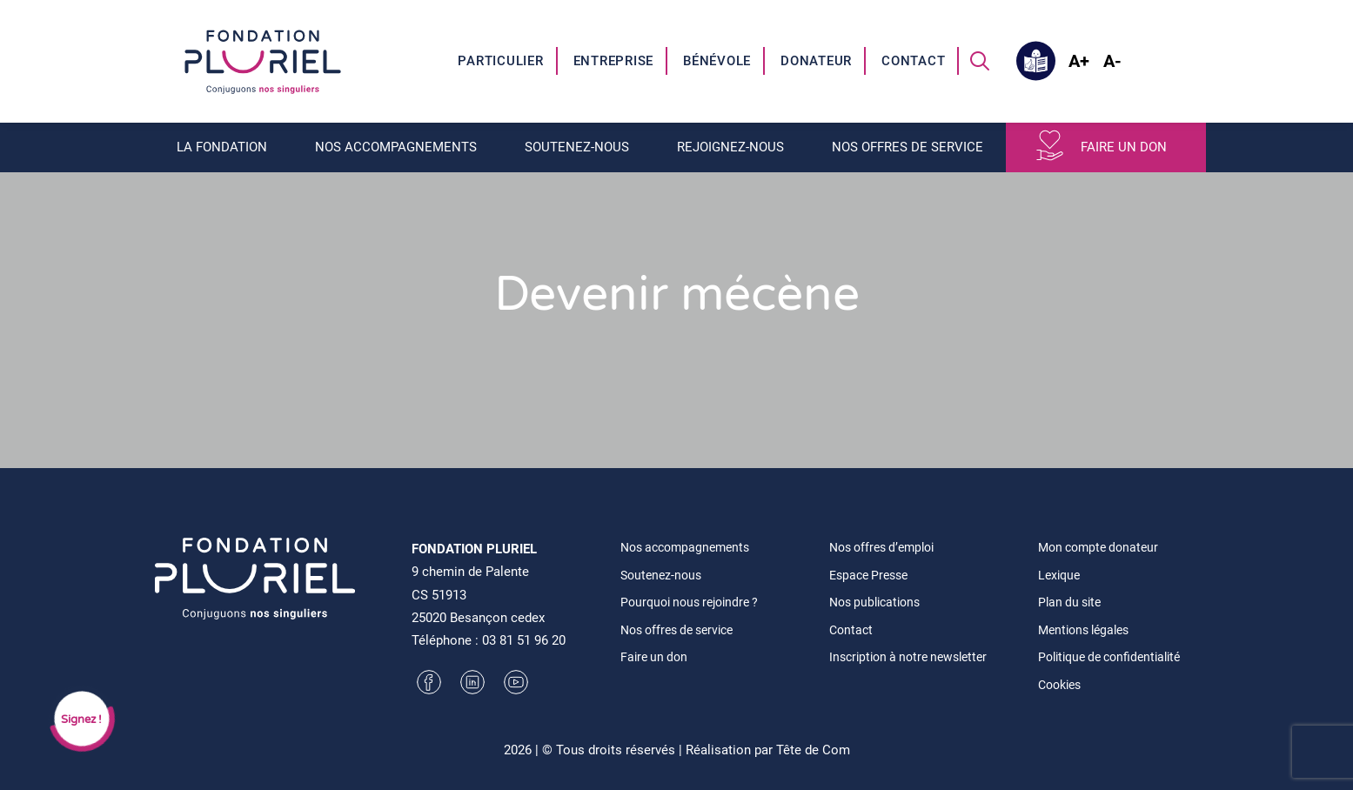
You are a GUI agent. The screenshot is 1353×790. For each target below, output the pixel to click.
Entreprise (613, 61)
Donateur (816, 61)
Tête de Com (813, 750)
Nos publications (874, 602)
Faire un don (1124, 147)
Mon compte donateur (1098, 547)
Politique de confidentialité (1109, 657)
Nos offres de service (907, 147)
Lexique (1059, 575)
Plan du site (1069, 602)
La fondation (222, 147)
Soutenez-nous (577, 147)
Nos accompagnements (396, 147)
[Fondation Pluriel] (263, 60)
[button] (979, 61)
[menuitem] (501, 61)
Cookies (1059, 685)
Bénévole (717, 61)
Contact (913, 61)
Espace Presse (868, 575)
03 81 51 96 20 (524, 640)
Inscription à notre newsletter (908, 657)
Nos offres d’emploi (881, 547)
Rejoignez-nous (730, 147)
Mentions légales (1083, 630)
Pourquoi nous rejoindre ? (689, 602)
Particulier (500, 61)
